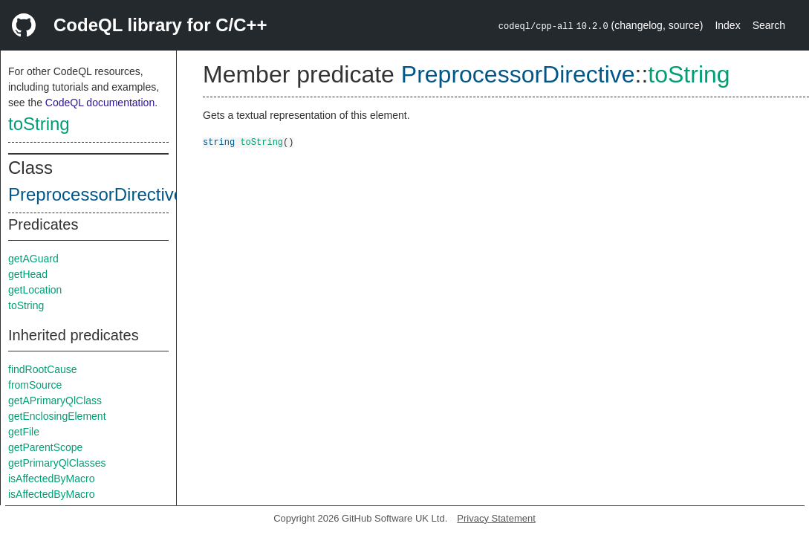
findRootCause (42, 369)
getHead (28, 274)
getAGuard (33, 259)
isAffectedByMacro (51, 478)
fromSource (35, 385)
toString (39, 124)
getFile (23, 432)
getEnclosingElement (57, 416)
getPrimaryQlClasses (56, 463)
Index (727, 25)
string (219, 141)
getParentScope (45, 447)
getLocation (35, 290)
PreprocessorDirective (95, 194)
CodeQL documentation (100, 102)
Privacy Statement (496, 518)
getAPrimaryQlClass (55, 400)
